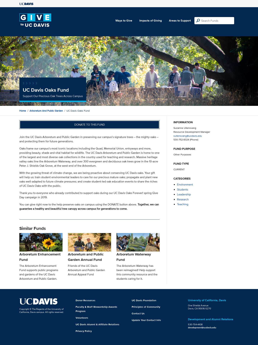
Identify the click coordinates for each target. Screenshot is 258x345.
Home (22, 110)
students (182, 189)
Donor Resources (85, 300)
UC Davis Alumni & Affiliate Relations (97, 324)
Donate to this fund (89, 125)
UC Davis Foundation (144, 300)
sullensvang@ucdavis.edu (187, 136)
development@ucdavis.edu (202, 327)
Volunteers (82, 318)
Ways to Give (123, 20)
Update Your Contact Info (146, 320)
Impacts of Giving (150, 20)
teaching (182, 204)
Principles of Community (146, 307)
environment (185, 184)
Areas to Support (180, 20)
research (183, 199)
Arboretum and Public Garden (46, 110)
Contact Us (138, 313)
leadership (184, 194)
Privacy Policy (84, 331)
